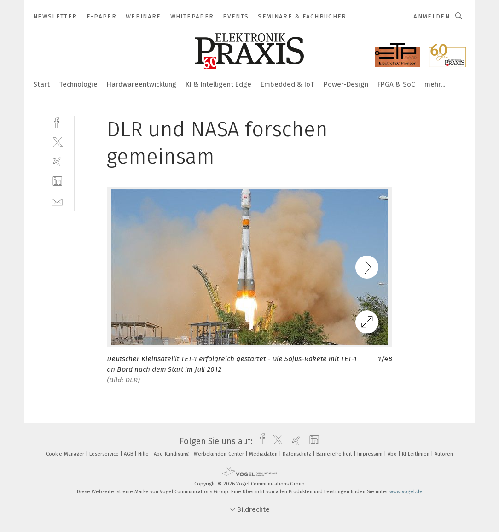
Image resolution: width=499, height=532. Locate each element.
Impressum (370, 454)
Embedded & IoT (287, 84)
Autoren (444, 454)
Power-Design (346, 84)
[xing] (57, 161)
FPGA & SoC (396, 84)
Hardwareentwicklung (141, 84)
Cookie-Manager (66, 454)
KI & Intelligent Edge (218, 84)
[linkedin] (57, 181)
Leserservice (104, 454)
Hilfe (144, 454)
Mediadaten (264, 454)
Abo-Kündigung (172, 454)
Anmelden (431, 16)
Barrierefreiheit (335, 454)
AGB (129, 454)
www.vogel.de (406, 492)
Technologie (78, 84)
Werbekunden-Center (219, 454)
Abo (393, 454)
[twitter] (57, 141)
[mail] (57, 201)
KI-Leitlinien (416, 454)
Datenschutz (298, 454)
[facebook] (57, 122)
